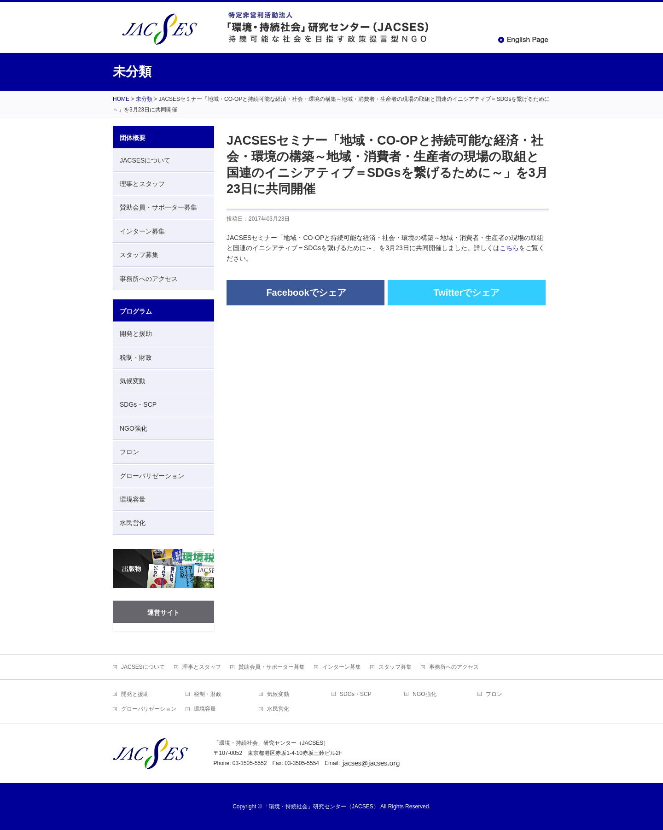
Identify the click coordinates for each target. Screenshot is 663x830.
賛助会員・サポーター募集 (158, 207)
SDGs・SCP (138, 404)
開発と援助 (136, 333)
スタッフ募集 (139, 254)
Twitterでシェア (466, 292)
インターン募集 (142, 231)
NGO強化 (133, 428)
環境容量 (132, 499)
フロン (129, 452)
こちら (509, 247)
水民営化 (132, 522)
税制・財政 (136, 357)
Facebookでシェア (306, 292)
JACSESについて (145, 160)
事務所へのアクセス (149, 278)
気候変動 (132, 381)
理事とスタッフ (142, 183)
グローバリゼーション (152, 475)
